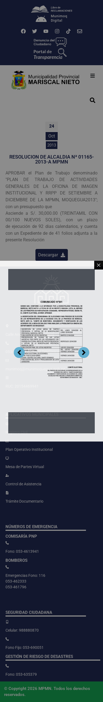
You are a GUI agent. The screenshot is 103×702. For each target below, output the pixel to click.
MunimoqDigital (59, 18)
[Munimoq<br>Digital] (41, 19)
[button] (93, 76)
